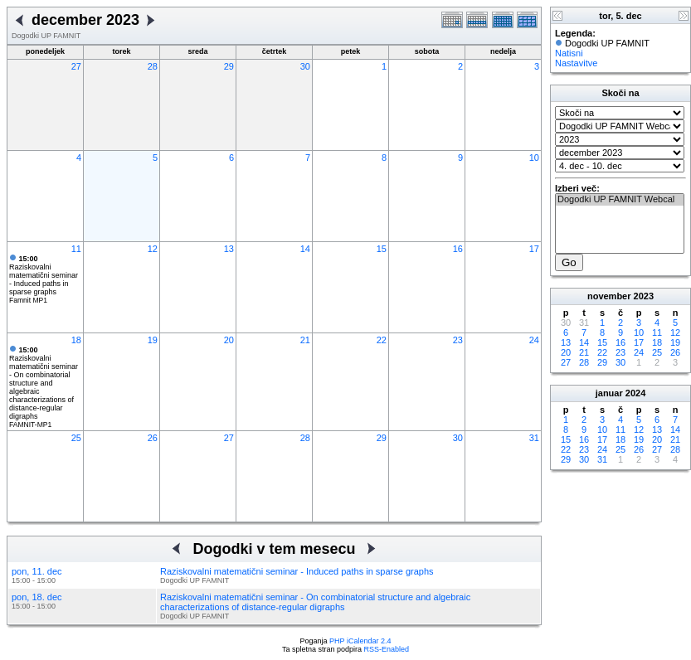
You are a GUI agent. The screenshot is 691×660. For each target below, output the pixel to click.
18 (76, 340)
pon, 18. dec (37, 597)
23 (458, 340)
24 (534, 340)
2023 (644, 296)
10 (534, 158)
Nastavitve (576, 63)
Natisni (569, 53)
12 (153, 249)
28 (153, 66)
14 (305, 249)
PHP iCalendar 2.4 (360, 641)
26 (153, 438)
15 (382, 249)
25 (76, 438)
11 (76, 249)
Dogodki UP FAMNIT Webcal (620, 200)
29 (229, 66)
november (609, 296)
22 (382, 340)
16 (458, 249)
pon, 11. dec (37, 571)
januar (609, 393)
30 (305, 66)
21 (305, 340)
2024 (635, 393)
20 (229, 340)
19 (153, 340)
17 (534, 249)
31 (534, 438)
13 (229, 249)
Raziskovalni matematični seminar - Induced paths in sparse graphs (43, 275)
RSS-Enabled (387, 649)
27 (76, 66)
